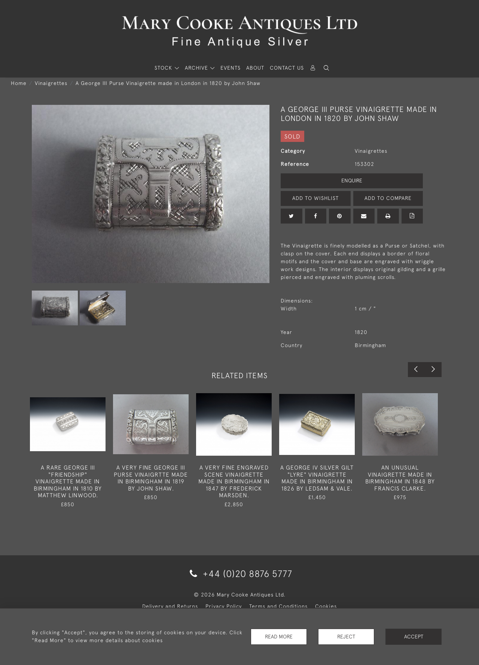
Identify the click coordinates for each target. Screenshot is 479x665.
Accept (413, 637)
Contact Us (287, 68)
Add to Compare (388, 198)
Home (19, 83)
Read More (279, 637)
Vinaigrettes (51, 83)
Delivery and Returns (170, 606)
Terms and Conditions (278, 606)
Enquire (351, 180)
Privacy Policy (223, 606)
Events (230, 68)
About (255, 68)
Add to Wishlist (315, 198)
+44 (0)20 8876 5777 (239, 573)
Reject (346, 637)
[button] (326, 68)
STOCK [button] (164, 68)
